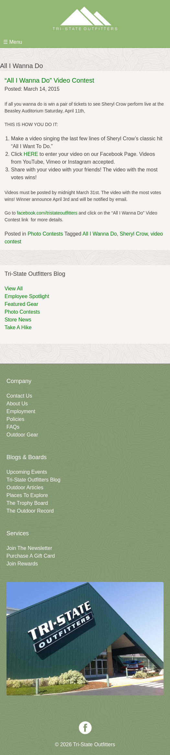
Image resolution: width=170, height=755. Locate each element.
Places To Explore (27, 495)
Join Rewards (22, 563)
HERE (31, 154)
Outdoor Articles (24, 487)
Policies (15, 419)
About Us (17, 403)
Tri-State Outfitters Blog (33, 479)
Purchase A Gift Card (30, 556)
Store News (18, 319)
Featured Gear (21, 304)
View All (14, 288)
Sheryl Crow (134, 234)
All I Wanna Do (100, 234)
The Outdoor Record (30, 511)
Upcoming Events (26, 472)
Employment (20, 411)
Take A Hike (18, 327)
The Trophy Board (27, 503)
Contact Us (19, 396)
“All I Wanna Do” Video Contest (49, 80)
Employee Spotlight (27, 296)
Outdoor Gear (22, 434)
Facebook (85, 727)
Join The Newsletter (29, 548)
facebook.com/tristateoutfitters (47, 212)
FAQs (12, 427)
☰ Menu (12, 42)
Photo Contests (45, 234)
